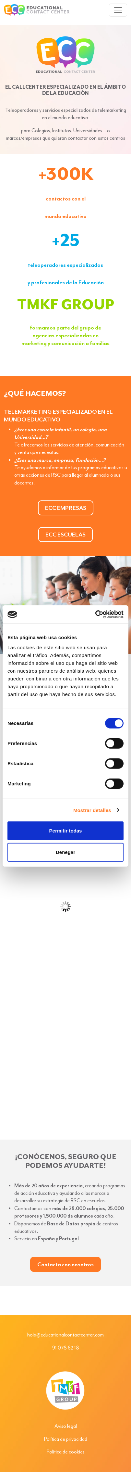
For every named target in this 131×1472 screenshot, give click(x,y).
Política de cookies (66, 1452)
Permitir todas (65, 830)
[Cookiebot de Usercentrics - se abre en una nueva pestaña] (95, 614)
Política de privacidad (65, 1439)
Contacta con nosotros (65, 1264)
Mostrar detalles (92, 810)
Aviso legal (65, 1426)
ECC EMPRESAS (65, 507)
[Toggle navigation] (118, 10)
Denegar (65, 852)
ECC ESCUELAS (65, 534)
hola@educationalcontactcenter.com (65, 1335)
